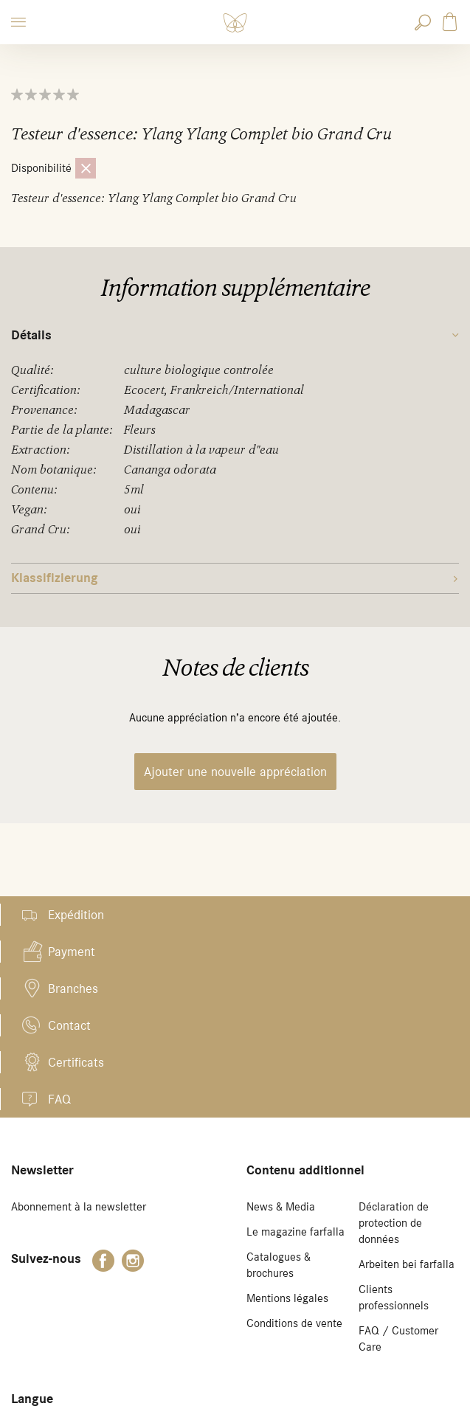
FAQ (59, 1099)
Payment (71, 951)
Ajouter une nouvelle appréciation (235, 771)
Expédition (76, 914)
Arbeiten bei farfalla (407, 1264)
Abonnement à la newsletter (78, 1206)
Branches (73, 988)
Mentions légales (287, 1298)
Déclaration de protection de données (394, 1223)
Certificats (76, 1062)
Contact (69, 1025)
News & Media (280, 1206)
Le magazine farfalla (295, 1232)
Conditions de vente (294, 1323)
